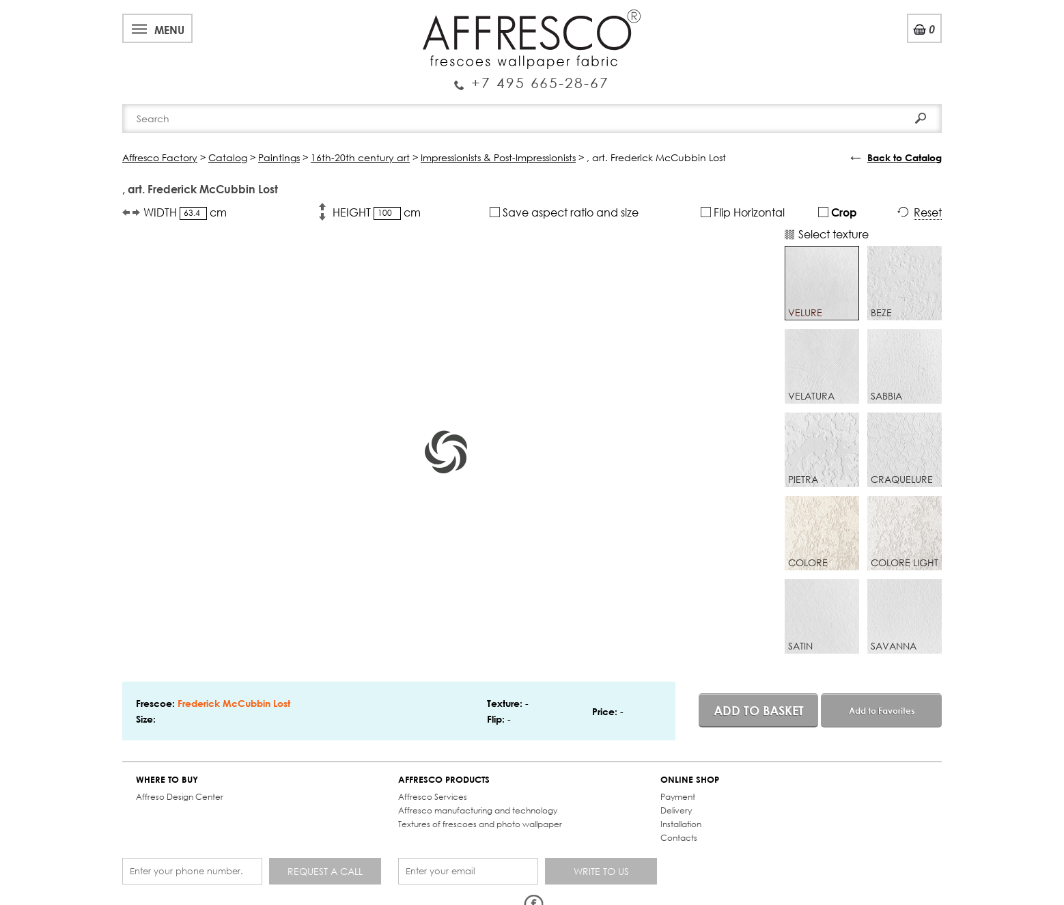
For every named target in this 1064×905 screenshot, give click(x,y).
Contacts (678, 838)
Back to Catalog (904, 157)
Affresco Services (432, 797)
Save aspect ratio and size (564, 212)
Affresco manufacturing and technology (477, 810)
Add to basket (759, 710)
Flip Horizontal (743, 212)
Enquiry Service (531, 77)
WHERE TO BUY (167, 780)
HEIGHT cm (377, 212)
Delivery (676, 810)
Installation (680, 824)
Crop (837, 212)
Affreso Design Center (179, 797)
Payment (677, 797)
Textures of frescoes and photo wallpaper (480, 824)
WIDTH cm (185, 212)
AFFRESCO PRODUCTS (444, 780)
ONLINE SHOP (689, 780)
